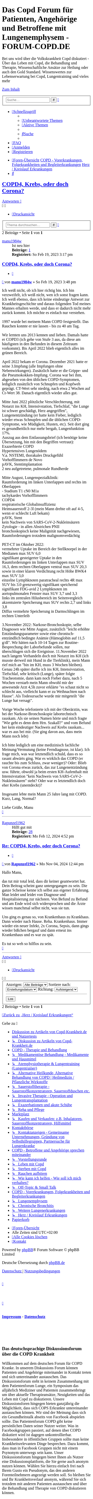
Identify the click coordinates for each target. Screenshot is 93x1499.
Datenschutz (34, 1317)
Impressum (11, 1317)
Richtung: (58, 989)
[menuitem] (42, 120)
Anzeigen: (27, 984)
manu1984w (12, 241)
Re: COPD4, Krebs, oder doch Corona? (41, 845)
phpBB (27, 1250)
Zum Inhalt (11, 89)
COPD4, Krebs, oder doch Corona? (37, 264)
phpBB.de (57, 1263)
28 (30, 832)
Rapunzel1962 (13, 823)
